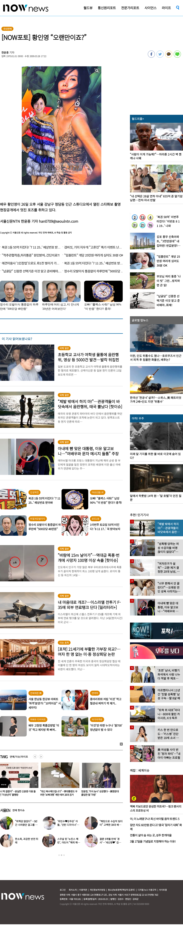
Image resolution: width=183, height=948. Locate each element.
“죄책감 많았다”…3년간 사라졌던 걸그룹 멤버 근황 (26, 824)
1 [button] (59, 855)
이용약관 (83, 889)
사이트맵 (163, 889)
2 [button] (61, 855)
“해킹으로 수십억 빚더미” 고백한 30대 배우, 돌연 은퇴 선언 (111, 824)
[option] (58, 780)
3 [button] (64, 855)
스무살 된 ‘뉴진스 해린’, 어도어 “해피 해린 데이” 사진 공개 (68, 842)
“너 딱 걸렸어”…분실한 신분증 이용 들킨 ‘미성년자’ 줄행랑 (57, 793)
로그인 (63, 889)
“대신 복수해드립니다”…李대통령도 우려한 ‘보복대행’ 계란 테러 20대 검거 (99, 793)
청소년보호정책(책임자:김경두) (121, 889)
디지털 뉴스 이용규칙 (147, 889)
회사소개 (73, 889)
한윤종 (5, 52)
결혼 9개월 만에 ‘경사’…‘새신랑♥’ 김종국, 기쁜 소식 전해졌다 (111, 842)
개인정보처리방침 (97, 889)
